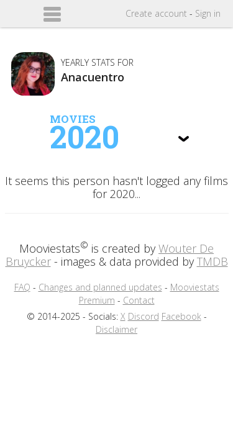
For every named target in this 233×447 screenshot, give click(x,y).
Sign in (208, 13)
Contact (139, 300)
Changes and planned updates (100, 287)
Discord (143, 316)
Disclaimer (116, 329)
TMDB (212, 261)
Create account (156, 13)
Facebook (181, 316)
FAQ (22, 287)
